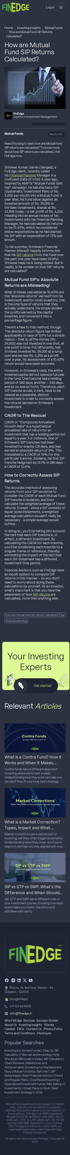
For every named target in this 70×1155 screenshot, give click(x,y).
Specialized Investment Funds (24, 1084)
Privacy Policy (53, 1029)
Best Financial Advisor (38, 1075)
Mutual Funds (54, 28)
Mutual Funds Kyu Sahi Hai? (31, 1071)
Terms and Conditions (19, 1033)
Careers (9, 1029)
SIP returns (25, 255)
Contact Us (34, 1029)
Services (29, 1020)
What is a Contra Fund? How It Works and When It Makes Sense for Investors (33, 762)
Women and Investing (36, 1054)
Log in (50, 7)
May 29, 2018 (55, 134)
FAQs (20, 1029)
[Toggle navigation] (61, 7)
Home (8, 28)
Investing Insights (29, 28)
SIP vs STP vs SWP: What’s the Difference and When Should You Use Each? (32, 892)
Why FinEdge (13, 1020)
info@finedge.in (21, 1013)
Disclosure (44, 1033)
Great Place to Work (36, 1088)
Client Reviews (14, 1063)
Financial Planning (23, 175)
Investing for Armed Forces (22, 1050)
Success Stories (47, 1020)
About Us (10, 1025)
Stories (49, 1025)
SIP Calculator (53, 1059)
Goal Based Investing (44, 1080)
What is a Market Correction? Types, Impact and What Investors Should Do (32, 827)
